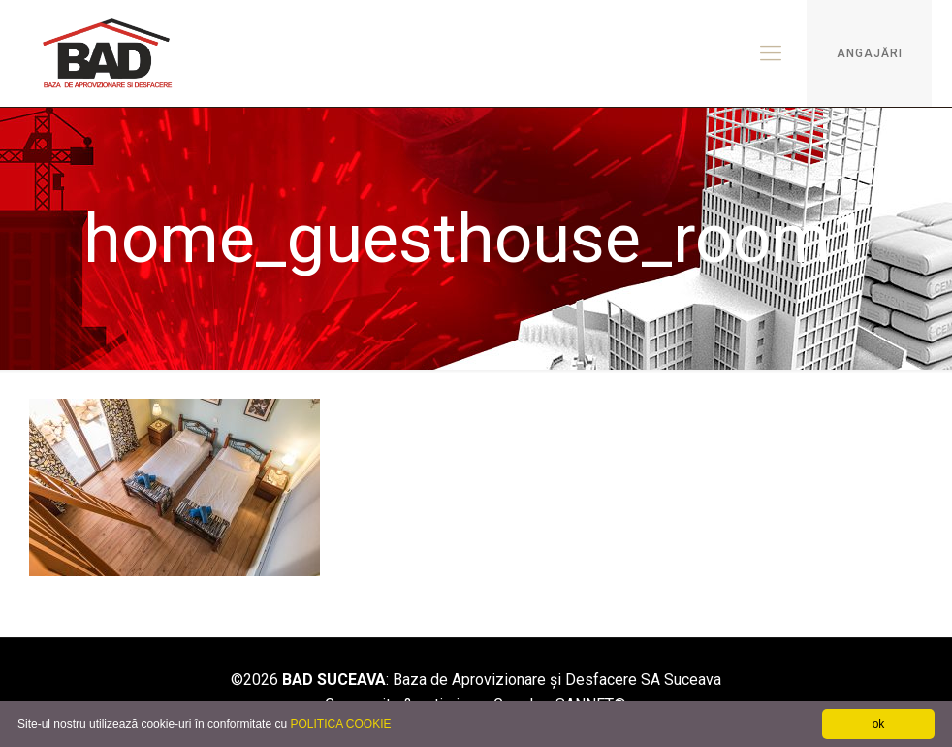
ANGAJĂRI (870, 53)
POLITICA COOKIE (340, 724)
